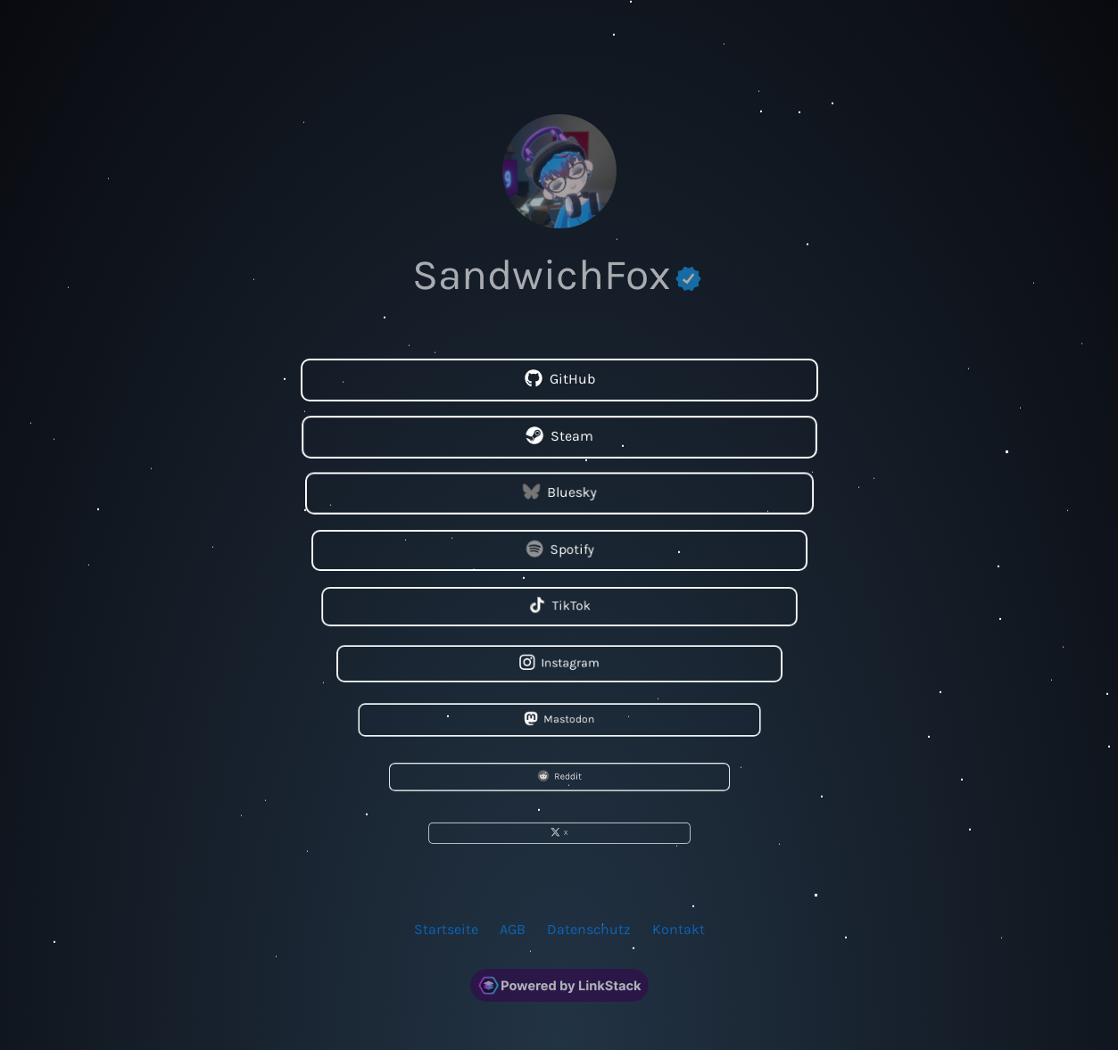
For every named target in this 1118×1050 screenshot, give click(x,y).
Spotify (559, 549)
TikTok (559, 607)
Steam (558, 436)
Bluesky (559, 493)
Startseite (446, 928)
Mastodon (559, 719)
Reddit (558, 776)
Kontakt (678, 928)
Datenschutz (589, 928)
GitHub (559, 379)
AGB (513, 928)
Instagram (558, 663)
